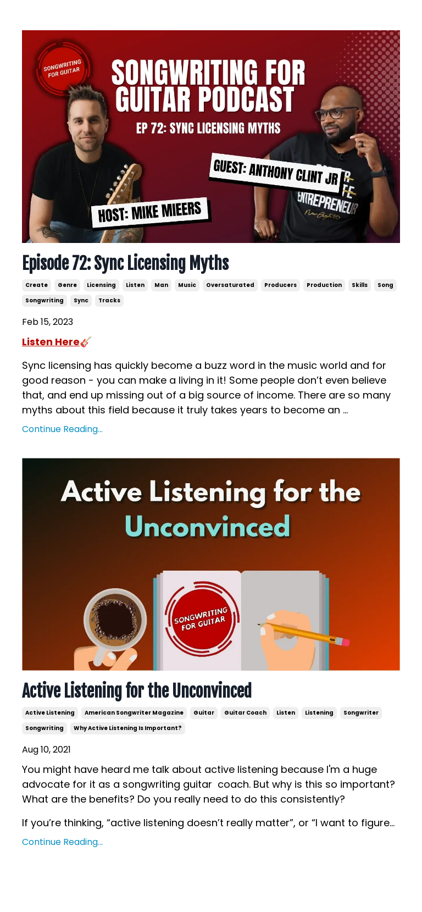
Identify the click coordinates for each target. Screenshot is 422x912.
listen (135, 285)
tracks (109, 300)
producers (280, 285)
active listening (50, 713)
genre (67, 285)
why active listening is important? (128, 728)
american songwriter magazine (134, 713)
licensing (101, 285)
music (187, 285)
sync (81, 300)
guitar (203, 713)
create (36, 285)
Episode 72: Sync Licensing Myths (125, 264)
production (324, 285)
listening (319, 713)
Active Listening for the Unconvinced (137, 691)
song (385, 285)
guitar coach (245, 713)
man (161, 285)
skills (360, 285)
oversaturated (230, 285)
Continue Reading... (62, 429)
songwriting (44, 300)
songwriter (361, 713)
